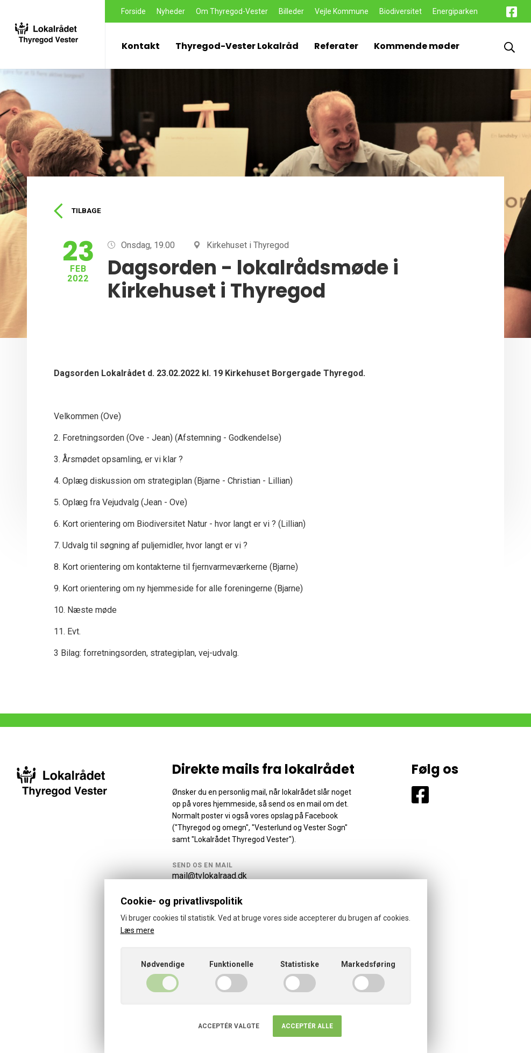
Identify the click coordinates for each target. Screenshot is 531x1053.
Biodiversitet (400, 11)
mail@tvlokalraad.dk (209, 877)
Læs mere (137, 930)
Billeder (291, 11)
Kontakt (141, 46)
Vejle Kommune (342, 11)
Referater (336, 46)
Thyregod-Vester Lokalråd (237, 46)
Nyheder (171, 11)
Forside (133, 11)
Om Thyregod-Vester (232, 11)
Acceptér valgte (228, 1026)
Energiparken (455, 11)
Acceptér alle (307, 1026)
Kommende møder (416, 46)
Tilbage (79, 211)
